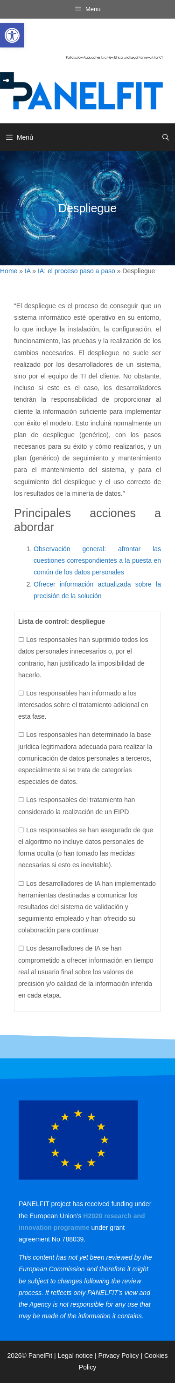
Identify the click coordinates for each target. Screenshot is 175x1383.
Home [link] (8, 271)
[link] (12, 35)
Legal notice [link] (75, 1355)
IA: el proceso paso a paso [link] (76, 271)
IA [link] (27, 271)
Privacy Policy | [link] (121, 1355)
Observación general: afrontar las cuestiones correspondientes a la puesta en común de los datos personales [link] (97, 560)
